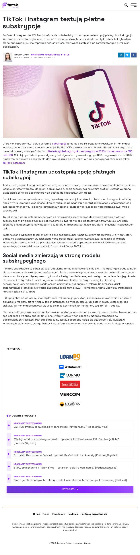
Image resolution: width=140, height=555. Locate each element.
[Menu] (133, 6)
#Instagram (37, 54)
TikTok (7, 162)
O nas (36, 514)
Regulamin (58, 514)
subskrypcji (59, 143)
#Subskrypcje (52, 54)
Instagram (19, 162)
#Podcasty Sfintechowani (28, 423)
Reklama (73, 514)
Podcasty (68, 489)
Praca (45, 514)
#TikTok (65, 54)
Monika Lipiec (21, 54)
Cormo (87, 543)
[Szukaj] (126, 5)
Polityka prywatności (94, 514)
